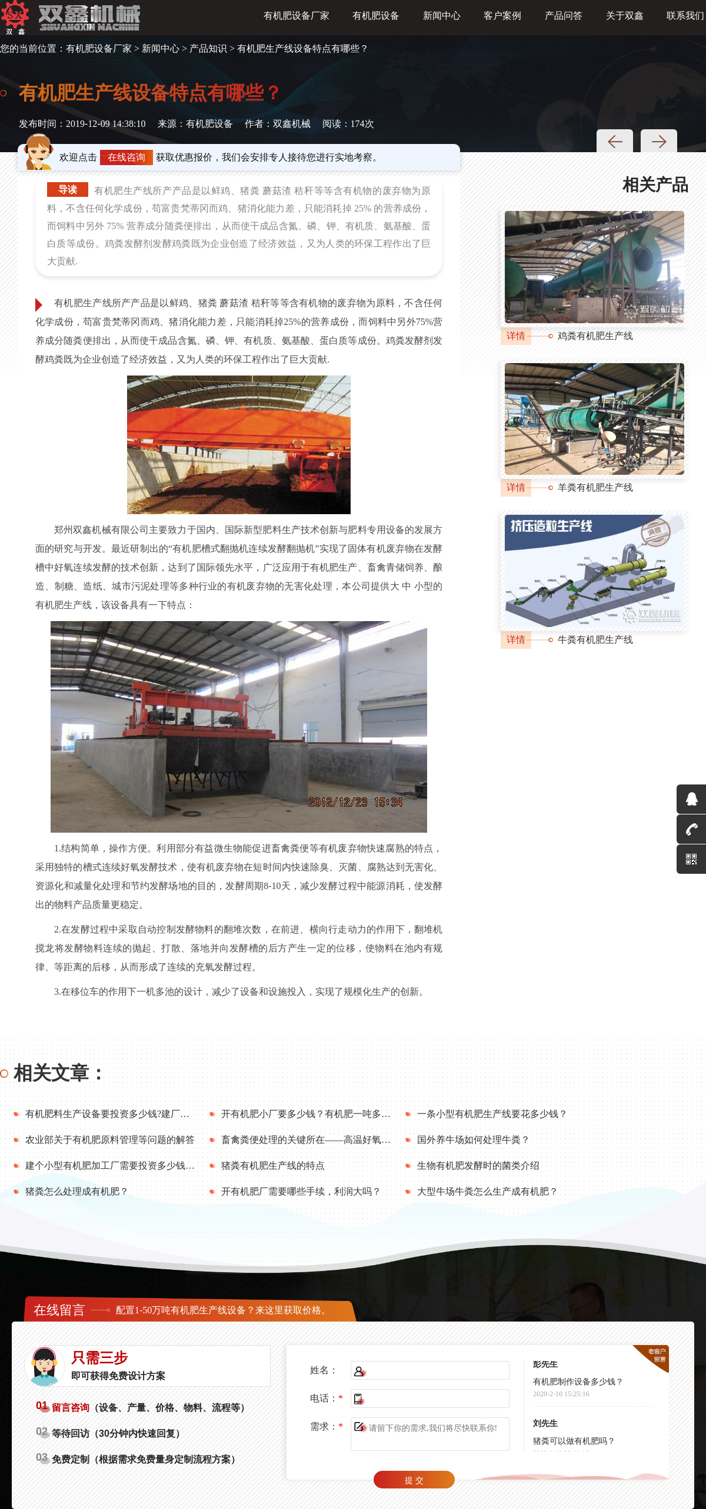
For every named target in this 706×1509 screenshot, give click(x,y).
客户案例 (502, 19)
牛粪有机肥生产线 (595, 640)
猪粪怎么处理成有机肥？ (77, 1191)
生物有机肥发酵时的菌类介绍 (478, 1166)
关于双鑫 (625, 19)
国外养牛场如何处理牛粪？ (473, 1140)
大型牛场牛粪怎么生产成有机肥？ (487, 1191)
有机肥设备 (375, 19)
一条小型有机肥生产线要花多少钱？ (492, 1114)
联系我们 (685, 19)
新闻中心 (442, 19)
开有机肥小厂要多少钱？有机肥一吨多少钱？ (315, 1114)
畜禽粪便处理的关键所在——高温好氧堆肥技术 (320, 1140)
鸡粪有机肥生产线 (595, 336)
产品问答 (563, 19)
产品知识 (208, 48)
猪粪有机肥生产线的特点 (273, 1166)
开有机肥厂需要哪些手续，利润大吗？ (301, 1191)
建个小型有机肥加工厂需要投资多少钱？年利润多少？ (138, 1166)
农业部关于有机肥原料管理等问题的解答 (110, 1140)
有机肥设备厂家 (296, 19)
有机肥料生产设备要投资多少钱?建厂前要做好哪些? (133, 1114)
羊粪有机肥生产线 (595, 487)
